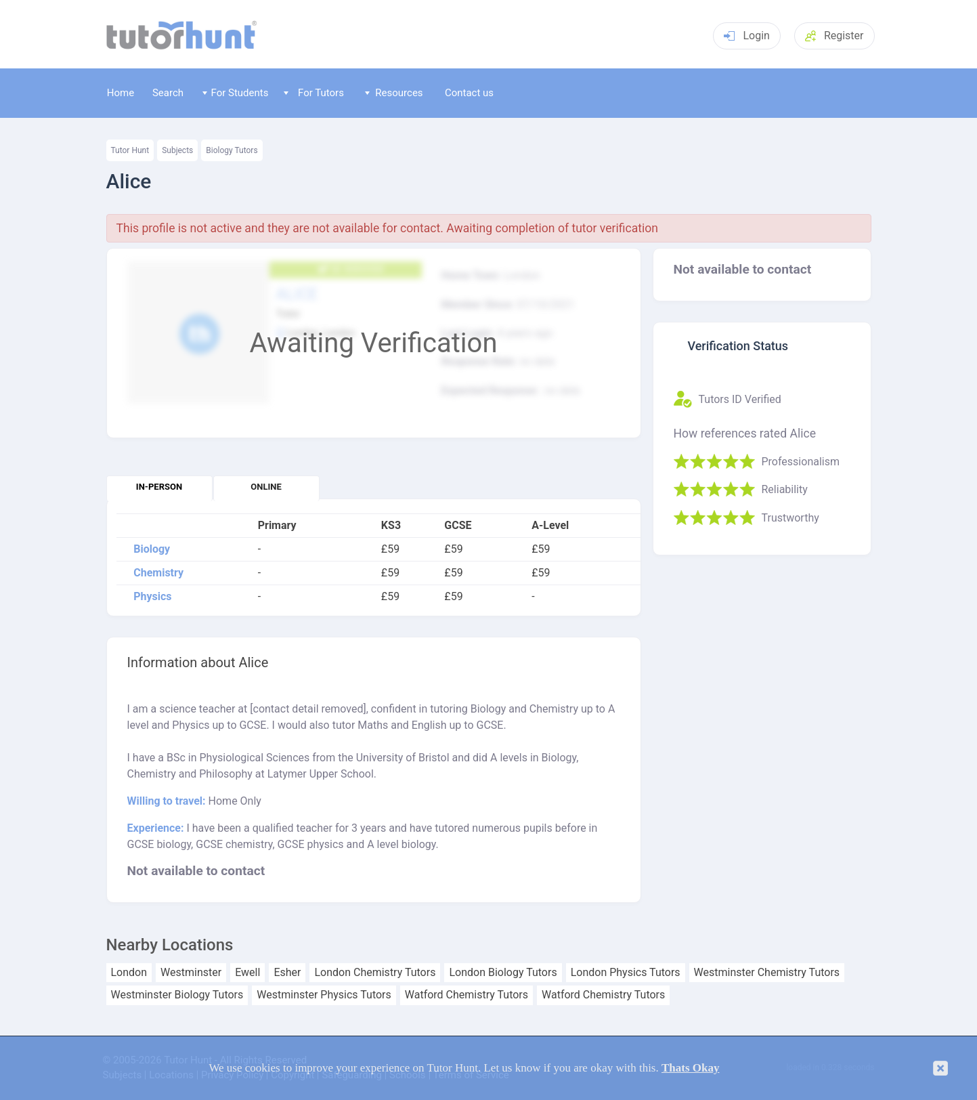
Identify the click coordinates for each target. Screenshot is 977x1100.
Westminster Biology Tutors (177, 995)
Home (120, 93)
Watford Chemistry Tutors (466, 995)
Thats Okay (690, 1067)
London (129, 973)
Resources (394, 93)
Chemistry (158, 573)
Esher (287, 973)
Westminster (190, 973)
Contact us (469, 93)
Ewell (247, 973)
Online (266, 487)
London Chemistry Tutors (374, 973)
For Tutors (314, 93)
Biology (151, 549)
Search (167, 93)
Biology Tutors (231, 150)
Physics (152, 597)
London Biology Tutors (503, 973)
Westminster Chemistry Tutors (767, 973)
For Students (235, 93)
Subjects (177, 150)
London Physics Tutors (625, 973)
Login (746, 35)
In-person (159, 487)
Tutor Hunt (130, 150)
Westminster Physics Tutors (324, 995)
